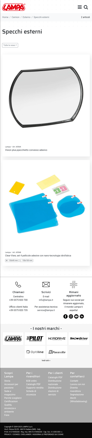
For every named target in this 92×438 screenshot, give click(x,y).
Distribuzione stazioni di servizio (54, 391)
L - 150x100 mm (26, 261)
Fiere (6, 415)
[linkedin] (82, 317)
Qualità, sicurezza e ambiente (10, 408)
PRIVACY (7, 434)
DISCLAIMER (26, 434)
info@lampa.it (46, 300)
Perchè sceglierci (13, 398)
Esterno (26, 17)
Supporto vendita (34, 387)
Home (5, 17)
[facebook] (65, 317)
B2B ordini (31, 381)
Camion (16, 17)
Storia (7, 381)
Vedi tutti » (46, 360)
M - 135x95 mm (12, 261)
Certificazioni (11, 401)
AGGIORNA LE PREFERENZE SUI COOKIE (47, 434)
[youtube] (76, 317)
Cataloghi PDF (33, 384)
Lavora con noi (77, 384)
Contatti (74, 381)
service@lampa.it (46, 310)
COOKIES (16, 434)
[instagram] (71, 317)
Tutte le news (9, 45)
